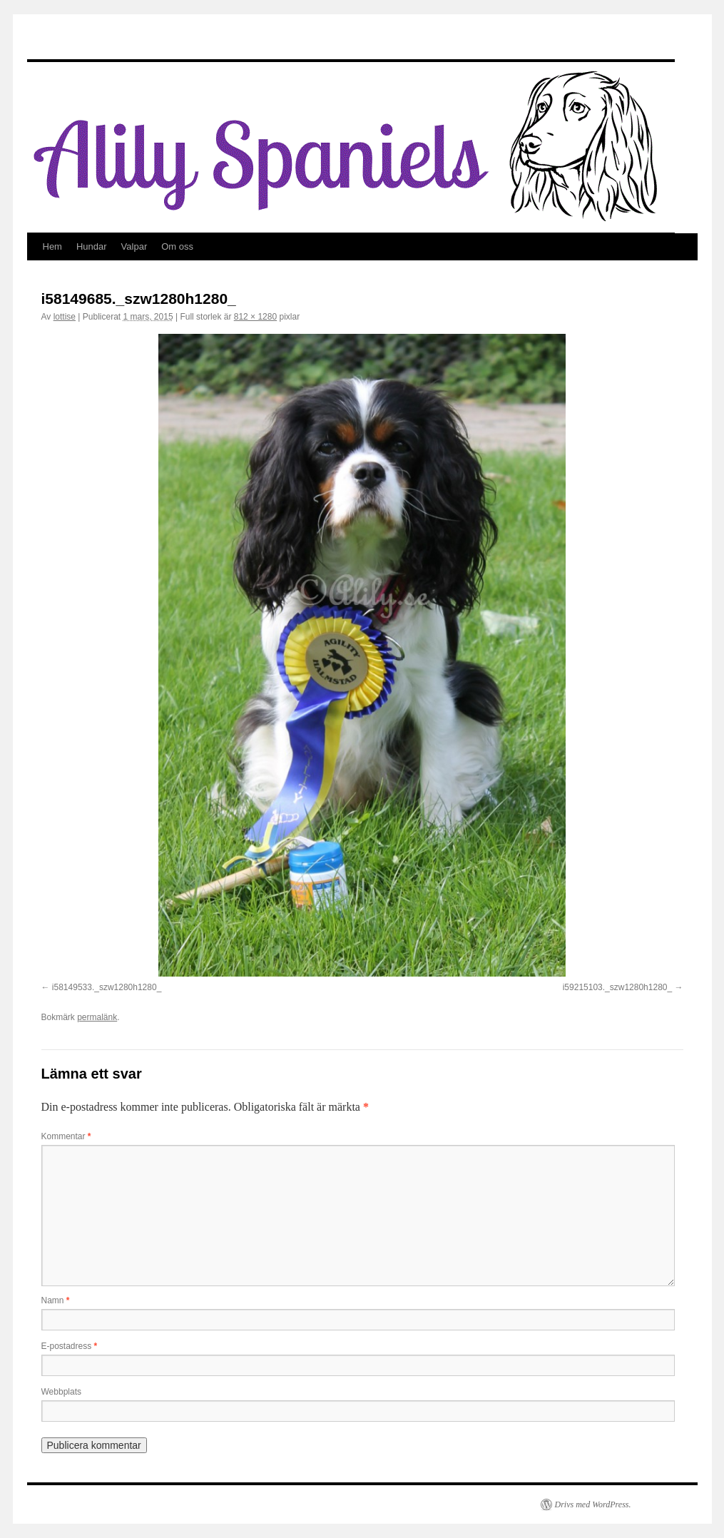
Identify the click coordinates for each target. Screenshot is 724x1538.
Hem (52, 246)
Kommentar (66, 1136)
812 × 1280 (255, 317)
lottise (64, 317)
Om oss (177, 246)
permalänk (97, 1017)
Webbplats (61, 1392)
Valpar (134, 246)
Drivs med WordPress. (593, 1504)
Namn (55, 1300)
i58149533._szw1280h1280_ (106, 987)
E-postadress (69, 1346)
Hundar (91, 246)
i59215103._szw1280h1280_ (617, 987)
